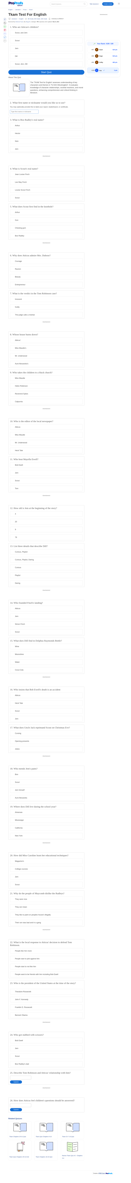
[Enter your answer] (20, 1077)
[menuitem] (94, 4)
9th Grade (37, 19)
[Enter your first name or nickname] (24, 112)
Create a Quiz (108, 4)
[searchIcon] (84, 4)
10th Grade (44, 19)
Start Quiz (46, 72)
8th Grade (31, 19)
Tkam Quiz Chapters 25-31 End (19, 1157)
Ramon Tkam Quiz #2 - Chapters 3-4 (72, 1157)
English (21, 19)
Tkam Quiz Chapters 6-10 (44, 1136)
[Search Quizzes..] (68, 4)
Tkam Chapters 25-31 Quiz (17, 1136)
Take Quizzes (94, 4)
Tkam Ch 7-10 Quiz (68, 1136)
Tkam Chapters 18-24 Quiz (44, 1157)
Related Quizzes (15, 1119)
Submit (16, 1082)
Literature (14, 19)
